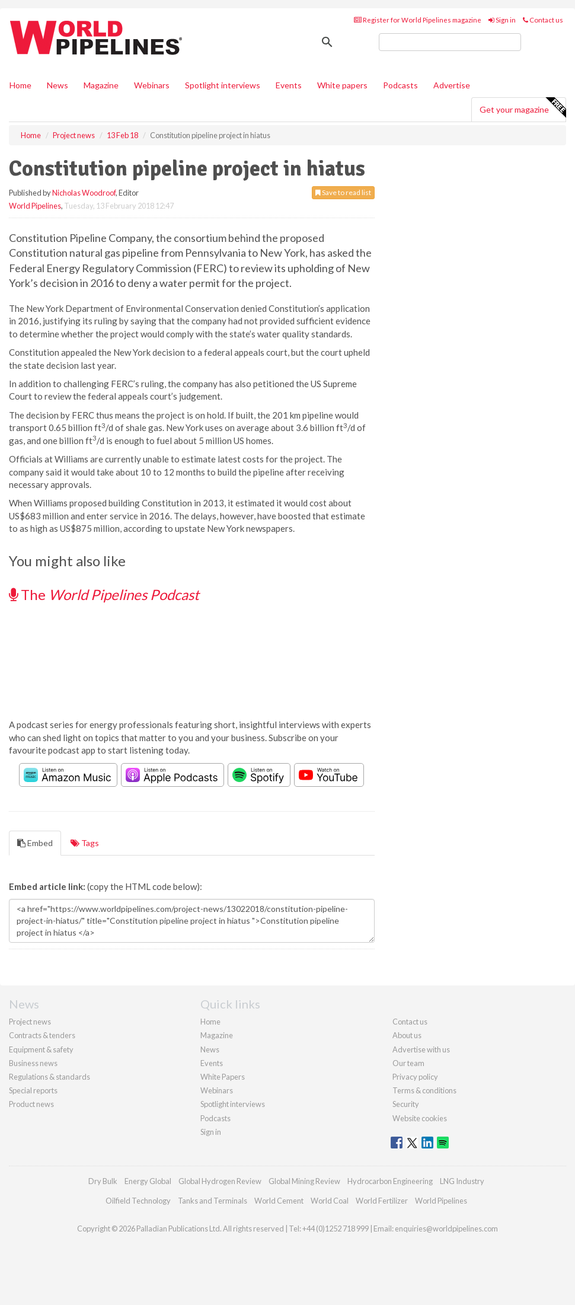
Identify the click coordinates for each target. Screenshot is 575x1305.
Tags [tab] (85, 843)
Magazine (101, 85)
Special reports (33, 1090)
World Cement (279, 1200)
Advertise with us (421, 1049)
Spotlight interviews (222, 85)
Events (289, 85)
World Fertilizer (382, 1200)
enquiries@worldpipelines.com (446, 1228)
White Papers (222, 1076)
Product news (31, 1104)
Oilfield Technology (138, 1200)
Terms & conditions (424, 1090)
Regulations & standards (49, 1076)
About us (406, 1035)
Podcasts (400, 85)
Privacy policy (415, 1076)
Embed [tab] (35, 843)
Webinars (152, 85)
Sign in (502, 20)
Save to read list (343, 192)
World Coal (330, 1200)
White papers (342, 85)
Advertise (451, 85)
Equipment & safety (41, 1049)
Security (405, 1104)
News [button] (57, 85)
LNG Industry (462, 1181)
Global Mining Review (304, 1181)
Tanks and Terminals (212, 1200)
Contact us (543, 20)
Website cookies (419, 1118)
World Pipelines (35, 205)
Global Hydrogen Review (219, 1181)
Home (20, 85)
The (104, 594)
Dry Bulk (102, 1181)
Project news (30, 1021)
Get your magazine (523, 108)
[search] (450, 42)
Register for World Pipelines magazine (417, 20)
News (209, 1049)
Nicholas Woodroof (84, 192)
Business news (33, 1063)
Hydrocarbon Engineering (390, 1181)
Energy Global (147, 1181)
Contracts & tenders (42, 1035)
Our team (408, 1063)
